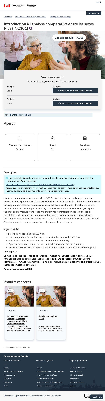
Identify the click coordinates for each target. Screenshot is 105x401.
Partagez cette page (20, 114)
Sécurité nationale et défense (47, 375)
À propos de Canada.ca (38, 396)
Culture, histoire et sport (45, 379)
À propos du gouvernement (78, 361)
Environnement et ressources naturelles (50, 371)
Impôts (39, 368)
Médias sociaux (9, 396)
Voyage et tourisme (10, 375)
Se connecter (93, 13)
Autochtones (74, 379)
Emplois (6, 368)
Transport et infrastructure (46, 386)
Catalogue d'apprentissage (60, 17)
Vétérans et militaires (77, 382)
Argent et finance (76, 371)
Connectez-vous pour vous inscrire (75, 90)
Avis (48, 396)
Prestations (8, 382)
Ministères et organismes (44, 361)
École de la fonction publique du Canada (30, 17)
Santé (6, 386)
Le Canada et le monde (78, 368)
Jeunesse (73, 386)
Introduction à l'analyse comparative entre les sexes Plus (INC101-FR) (40, 184)
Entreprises (7, 379)
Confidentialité (56, 396)
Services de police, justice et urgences (49, 382)
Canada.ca (8, 17)
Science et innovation (77, 375)
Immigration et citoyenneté (13, 371)
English (98, 2)
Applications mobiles (22, 396)
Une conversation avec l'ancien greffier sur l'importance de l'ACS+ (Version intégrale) (17, 320)
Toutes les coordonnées (12, 361)
